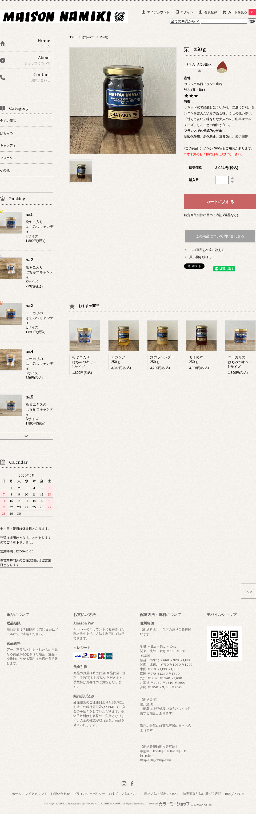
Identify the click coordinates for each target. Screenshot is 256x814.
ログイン (187, 12)
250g (104, 37)
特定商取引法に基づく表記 (202, 794)
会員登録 (210, 12)
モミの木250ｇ (196, 359)
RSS (228, 794)
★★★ (191, 96)
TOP (73, 37)
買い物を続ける (200, 257)
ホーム (16, 794)
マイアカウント (158, 12)
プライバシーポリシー (89, 794)
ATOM (239, 794)
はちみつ (88, 37)
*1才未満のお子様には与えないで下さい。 (214, 154)
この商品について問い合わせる (220, 236)
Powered (179, 803)
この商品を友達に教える (207, 250)
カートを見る (242, 12)
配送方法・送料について (161, 794)
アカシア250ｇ (118, 359)
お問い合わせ (60, 794)
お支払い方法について (125, 794)
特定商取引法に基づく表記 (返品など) (211, 215)
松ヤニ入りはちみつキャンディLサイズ (87, 362)
